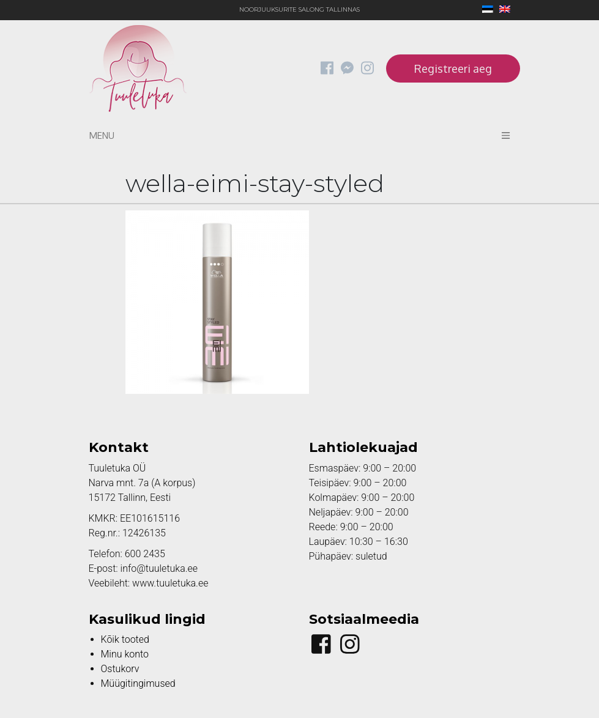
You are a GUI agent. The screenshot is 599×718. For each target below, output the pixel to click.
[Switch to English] (501, 10)
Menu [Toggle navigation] (299, 135)
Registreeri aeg (453, 68)
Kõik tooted (125, 639)
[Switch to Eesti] (484, 10)
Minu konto (125, 654)
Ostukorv (120, 669)
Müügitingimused (138, 683)
